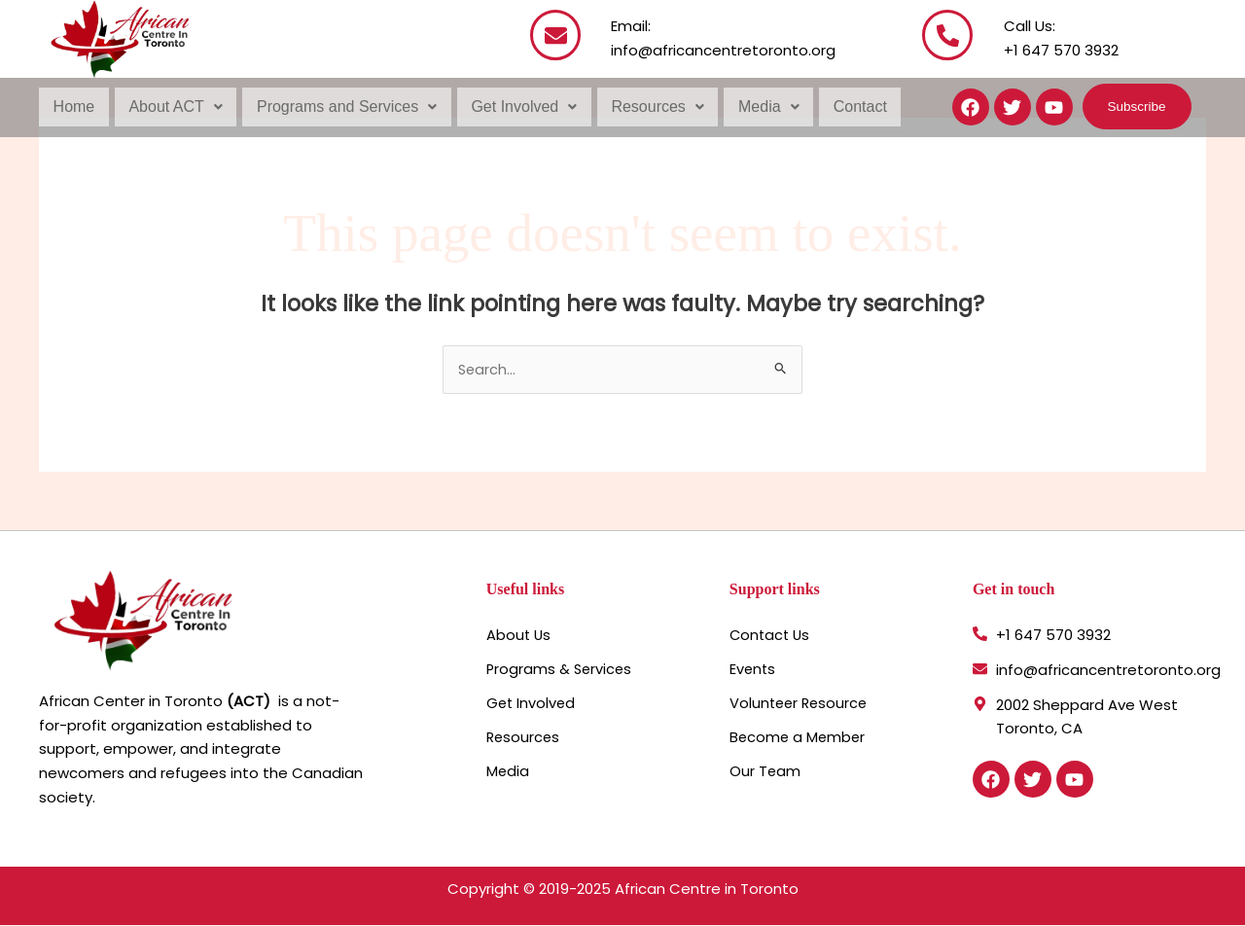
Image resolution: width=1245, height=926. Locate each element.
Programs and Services (344, 106)
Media (763, 106)
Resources (652, 106)
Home (73, 106)
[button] (174, 107)
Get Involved (520, 106)
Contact (852, 106)
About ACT (174, 106)
